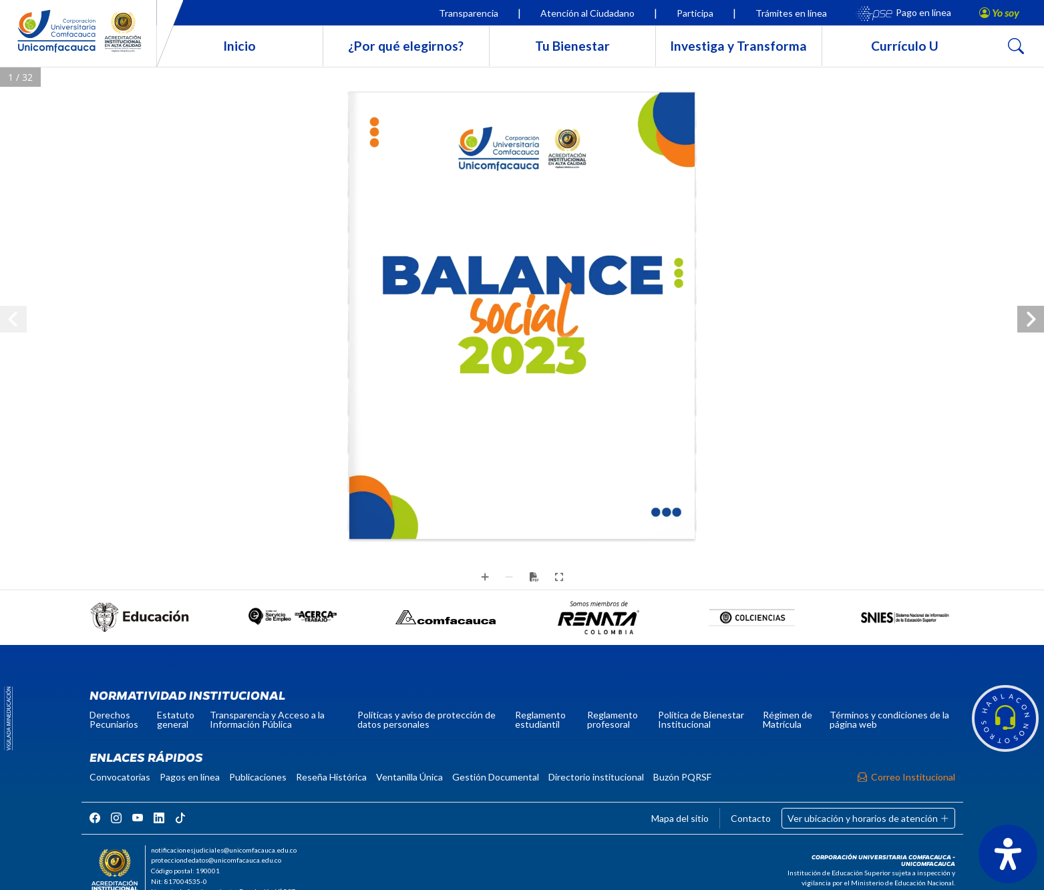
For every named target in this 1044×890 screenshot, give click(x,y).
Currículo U (904, 45)
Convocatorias (120, 777)
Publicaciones (258, 777)
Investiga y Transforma (738, 45)
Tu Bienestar (572, 45)
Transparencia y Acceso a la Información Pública (267, 719)
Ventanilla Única (409, 777)
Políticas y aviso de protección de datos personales (426, 719)
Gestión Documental (495, 777)
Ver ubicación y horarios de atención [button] (868, 818)
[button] (1005, 718)
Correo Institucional (906, 777)
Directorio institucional (596, 777)
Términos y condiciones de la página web (889, 719)
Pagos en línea (190, 777)
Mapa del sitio (680, 818)
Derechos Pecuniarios (114, 719)
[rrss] (95, 817)
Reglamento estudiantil (540, 719)
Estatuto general (175, 719)
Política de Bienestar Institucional (701, 719)
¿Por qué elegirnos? (406, 45)
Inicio (239, 45)
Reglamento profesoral (612, 719)
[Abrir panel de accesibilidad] (1008, 854)
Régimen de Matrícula (787, 719)
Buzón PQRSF (682, 777)
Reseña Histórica (331, 777)
